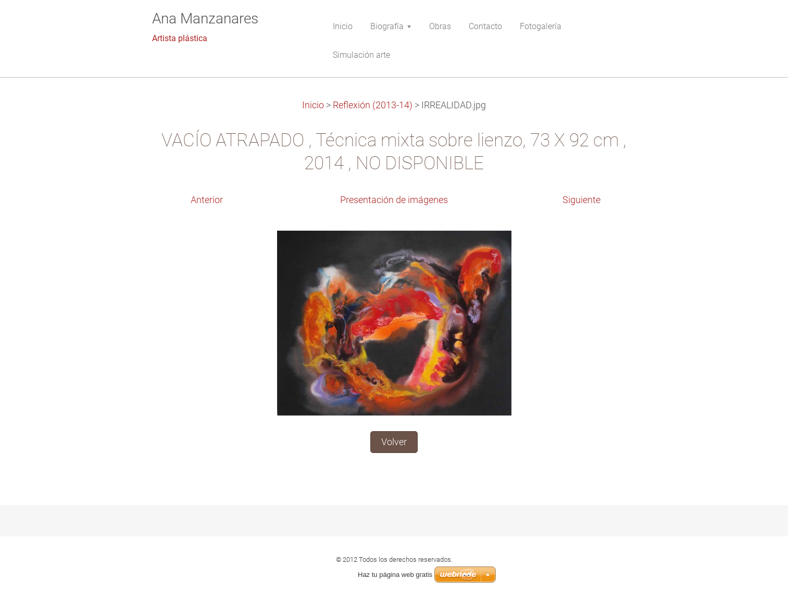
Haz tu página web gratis (395, 574)
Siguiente (581, 200)
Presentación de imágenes (394, 200)
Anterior (207, 200)
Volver (394, 442)
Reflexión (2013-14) (372, 105)
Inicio (313, 105)
